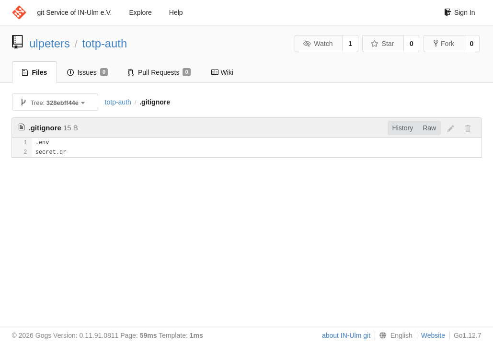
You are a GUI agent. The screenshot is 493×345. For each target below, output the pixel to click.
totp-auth (104, 43)
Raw (429, 128)
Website (433, 335)
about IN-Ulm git (346, 335)
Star (382, 43)
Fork (444, 43)
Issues (87, 72)
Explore (140, 12)
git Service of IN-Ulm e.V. (74, 12)
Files (34, 72)
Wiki (222, 72)
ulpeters (49, 43)
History (402, 128)
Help (176, 12)
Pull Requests (159, 72)
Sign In (459, 12)
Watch (318, 43)
